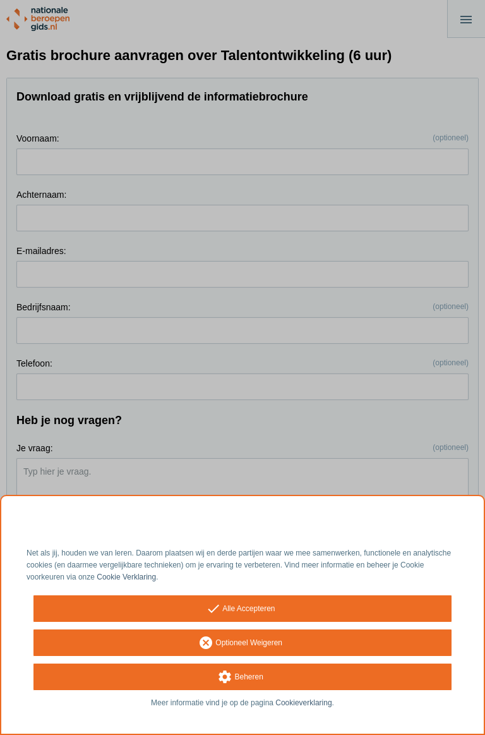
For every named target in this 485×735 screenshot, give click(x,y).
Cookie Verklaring (126, 577)
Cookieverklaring (303, 702)
